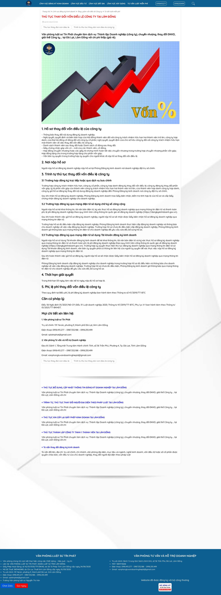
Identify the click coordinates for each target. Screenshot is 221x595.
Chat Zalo (7, 585)
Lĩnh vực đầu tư (79, 3)
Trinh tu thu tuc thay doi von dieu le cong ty (94, 27)
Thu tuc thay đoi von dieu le (56, 27)
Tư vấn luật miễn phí (138, 3)
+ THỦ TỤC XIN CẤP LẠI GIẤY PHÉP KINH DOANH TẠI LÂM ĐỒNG (73, 417)
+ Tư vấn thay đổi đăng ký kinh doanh (60, 447)
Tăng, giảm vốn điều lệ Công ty (90, 11)
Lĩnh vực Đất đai (97, 3)
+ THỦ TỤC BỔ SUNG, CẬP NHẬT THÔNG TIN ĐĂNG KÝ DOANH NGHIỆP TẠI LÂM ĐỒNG (84, 387)
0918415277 (161, 3)
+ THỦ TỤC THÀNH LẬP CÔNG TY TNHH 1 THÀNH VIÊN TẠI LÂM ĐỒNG (76, 432)
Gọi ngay (21, 585)
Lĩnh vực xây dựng (116, 3)
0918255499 (179, 3)
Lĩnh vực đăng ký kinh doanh (54, 3)
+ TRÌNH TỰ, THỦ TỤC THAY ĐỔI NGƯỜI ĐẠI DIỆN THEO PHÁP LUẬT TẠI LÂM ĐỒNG (82, 402)
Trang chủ (46, 11)
